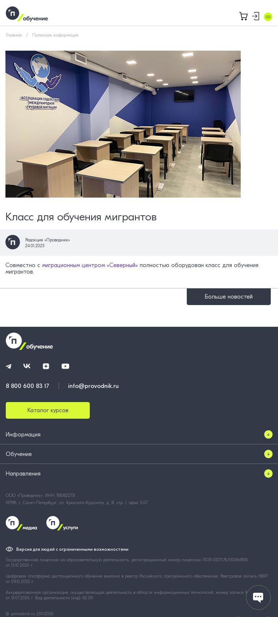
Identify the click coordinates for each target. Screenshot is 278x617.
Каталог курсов (48, 410)
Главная (14, 35)
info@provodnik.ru (93, 386)
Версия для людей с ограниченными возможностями (72, 549)
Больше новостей (229, 296)
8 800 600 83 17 (27, 386)
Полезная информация (55, 35)
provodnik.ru (24, 613)
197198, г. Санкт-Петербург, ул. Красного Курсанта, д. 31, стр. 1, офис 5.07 (77, 502)
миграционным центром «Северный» (90, 265)
